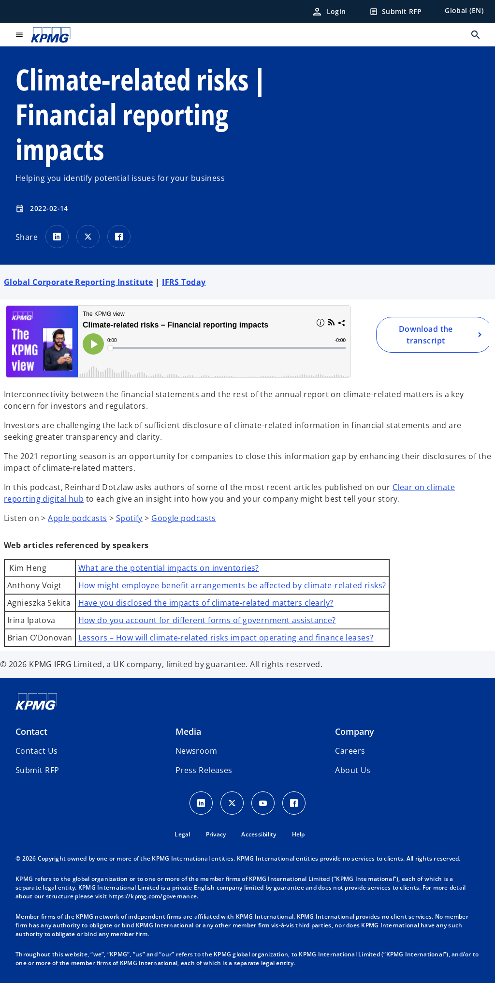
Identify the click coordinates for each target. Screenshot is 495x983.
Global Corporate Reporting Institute (78, 282)
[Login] (328, 11)
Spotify (129, 518)
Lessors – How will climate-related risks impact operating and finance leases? (226, 637)
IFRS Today (183, 282)
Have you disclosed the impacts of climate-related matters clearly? (206, 602)
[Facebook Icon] (294, 803)
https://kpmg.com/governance (152, 896)
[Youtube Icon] (263, 803)
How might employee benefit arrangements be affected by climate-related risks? (232, 585)
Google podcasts (183, 518)
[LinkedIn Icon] (201, 803)
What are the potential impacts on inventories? (168, 568)
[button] (37, 770)
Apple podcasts (77, 518)
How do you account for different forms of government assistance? (207, 620)
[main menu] (19, 35)
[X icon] (232, 803)
